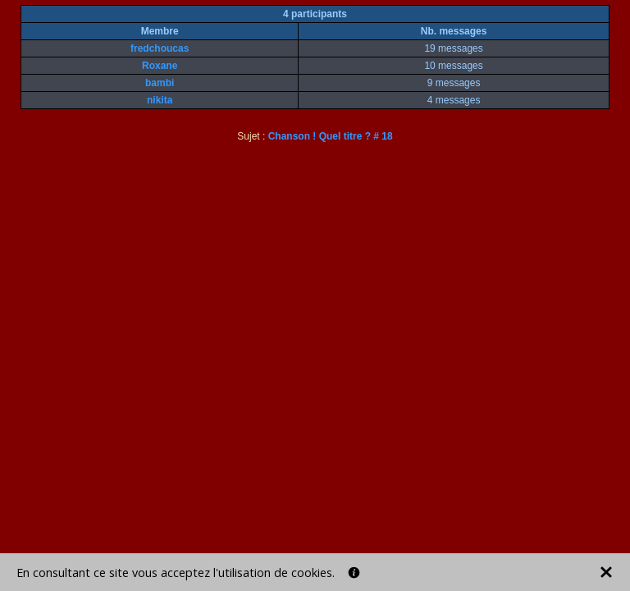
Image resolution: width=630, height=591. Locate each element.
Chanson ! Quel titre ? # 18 (330, 136)
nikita (159, 100)
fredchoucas (159, 48)
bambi (159, 83)
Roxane (159, 65)
